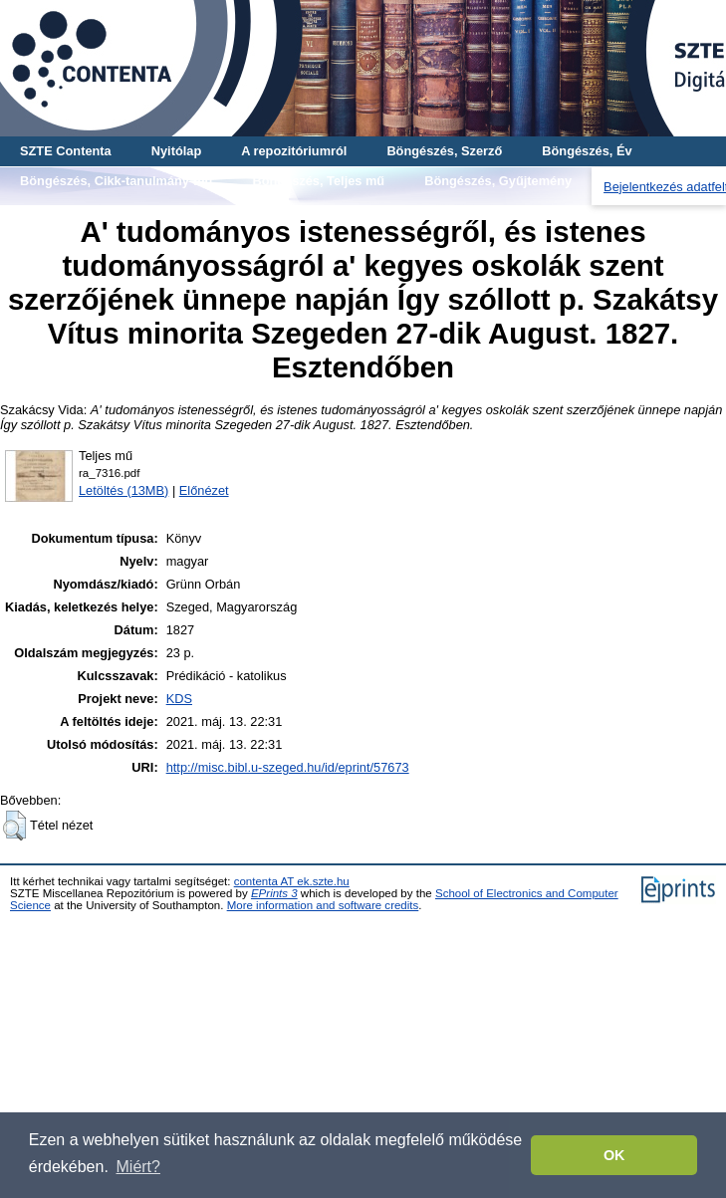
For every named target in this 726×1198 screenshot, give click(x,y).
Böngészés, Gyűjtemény (498, 180)
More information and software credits (323, 905)
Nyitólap (176, 150)
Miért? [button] (138, 1166)
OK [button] (614, 1155)
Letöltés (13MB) (123, 490)
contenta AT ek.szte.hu (292, 881)
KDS (179, 698)
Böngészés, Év (586, 150)
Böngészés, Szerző (444, 150)
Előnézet (204, 490)
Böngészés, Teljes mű (318, 180)
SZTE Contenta (66, 150)
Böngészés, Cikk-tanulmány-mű (116, 180)
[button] (14, 825)
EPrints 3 (274, 893)
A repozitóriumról (294, 150)
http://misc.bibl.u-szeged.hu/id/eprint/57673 (287, 767)
